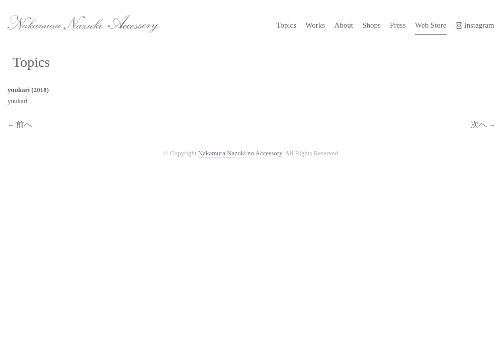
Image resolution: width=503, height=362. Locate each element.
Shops (371, 25)
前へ (20, 124)
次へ (483, 124)
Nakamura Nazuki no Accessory (78, 20)
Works (315, 25)
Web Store (431, 25)
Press (398, 25)
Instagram (475, 25)
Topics (286, 25)
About (343, 25)
